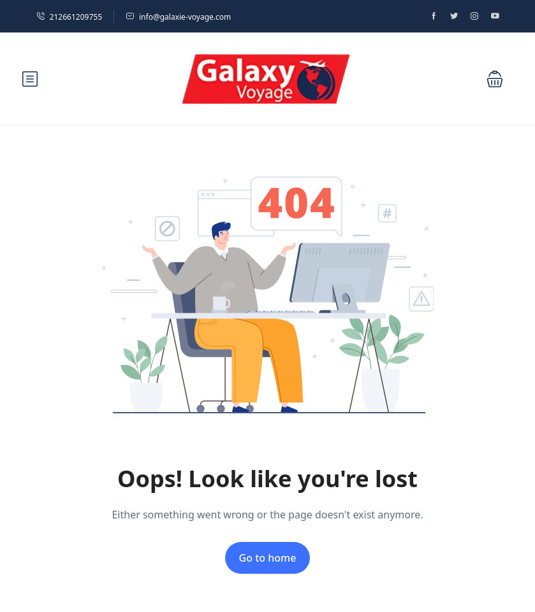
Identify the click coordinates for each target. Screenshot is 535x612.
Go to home (268, 558)
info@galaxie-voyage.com (178, 16)
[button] (495, 79)
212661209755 (69, 16)
